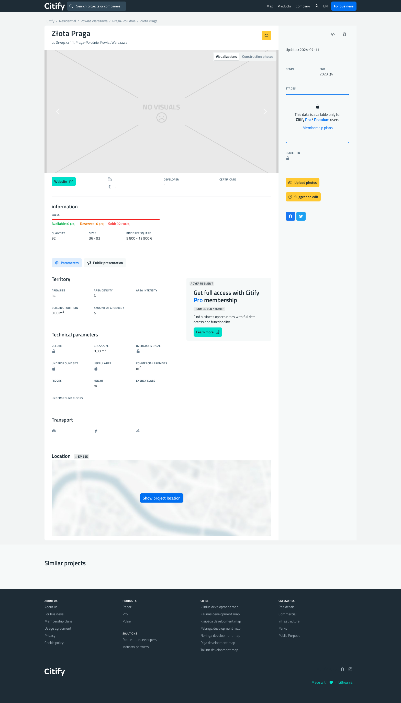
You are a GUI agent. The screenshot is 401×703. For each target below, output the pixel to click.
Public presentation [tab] (105, 262)
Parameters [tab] (67, 262)
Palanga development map (220, 628)
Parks (283, 628)
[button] (62, 111)
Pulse (126, 621)
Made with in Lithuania (331, 682)
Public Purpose (289, 635)
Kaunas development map (220, 614)
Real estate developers (139, 639)
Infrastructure (289, 621)
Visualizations (226, 56)
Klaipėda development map (221, 621)
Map (269, 6)
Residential (287, 606)
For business (344, 6)
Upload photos (302, 182)
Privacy (49, 635)
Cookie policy (54, 642)
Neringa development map (220, 635)
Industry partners (135, 646)
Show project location (162, 498)
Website (63, 181)
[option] (161, 111)
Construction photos (257, 56)
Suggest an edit (303, 196)
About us (51, 606)
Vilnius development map (219, 606)
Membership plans (318, 128)
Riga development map (218, 642)
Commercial (287, 614)
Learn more (208, 332)
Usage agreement (57, 628)
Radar (126, 606)
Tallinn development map (219, 649)
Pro (125, 614)
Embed (81, 456)
